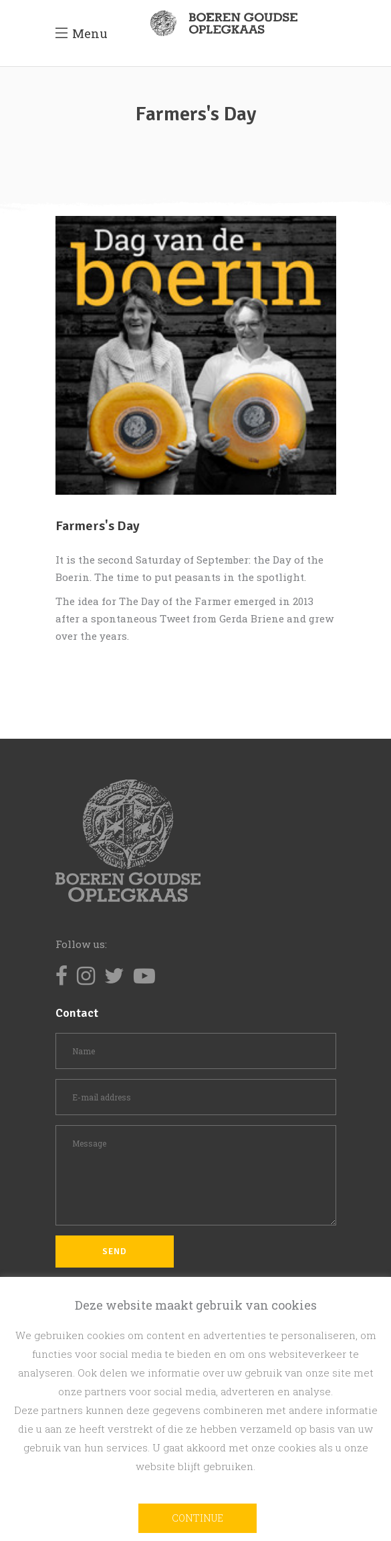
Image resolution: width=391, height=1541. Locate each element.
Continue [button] (197, 1518)
